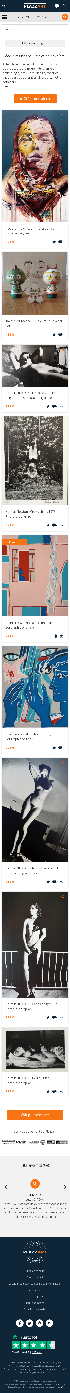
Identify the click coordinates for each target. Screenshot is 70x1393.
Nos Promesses (35, 1290)
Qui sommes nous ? (35, 1270)
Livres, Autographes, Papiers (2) (32, 1369)
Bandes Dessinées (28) (51, 1365)
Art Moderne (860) (17, 1365)
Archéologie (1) (16, 1362)
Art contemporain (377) (50, 1362)
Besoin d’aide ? (35, 1277)
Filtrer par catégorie (35, 43)
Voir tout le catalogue (35, 17)
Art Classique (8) (31, 1362)
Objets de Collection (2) (57, 1369)
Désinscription (35, 1296)
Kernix (58, 1387)
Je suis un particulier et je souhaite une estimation (35, 1283)
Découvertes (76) (10, 1369)
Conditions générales (35, 1309)
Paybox (41, 1387)
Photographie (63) (27, 1372)
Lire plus (9, 86)
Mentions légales (35, 1303)
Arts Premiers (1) (33, 1365)
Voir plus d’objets (35, 1114)
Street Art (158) (44, 1372)
